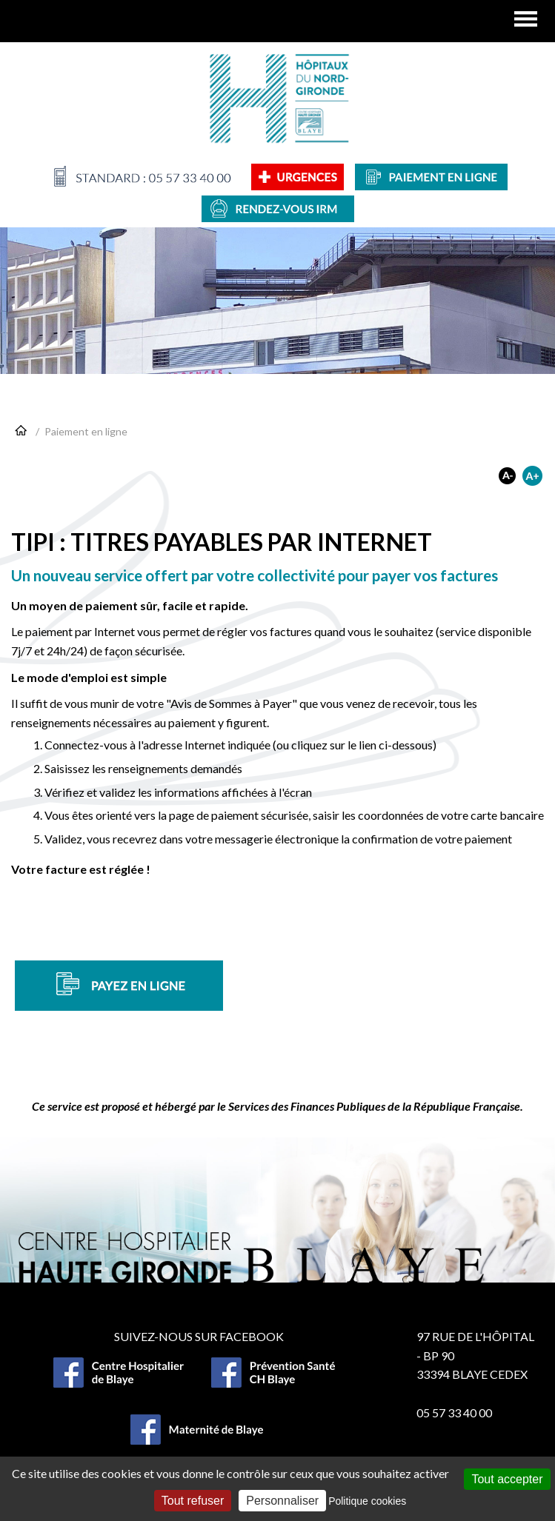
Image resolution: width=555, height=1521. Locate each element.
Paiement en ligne (85, 431)
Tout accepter (506, 1479)
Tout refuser (193, 1500)
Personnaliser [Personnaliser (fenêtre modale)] (282, 1500)
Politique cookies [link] (367, 1501)
